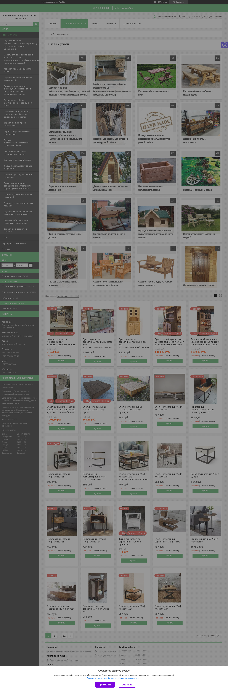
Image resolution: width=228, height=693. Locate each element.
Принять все (105, 685)
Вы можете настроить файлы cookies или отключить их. (113, 678)
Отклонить (127, 685)
